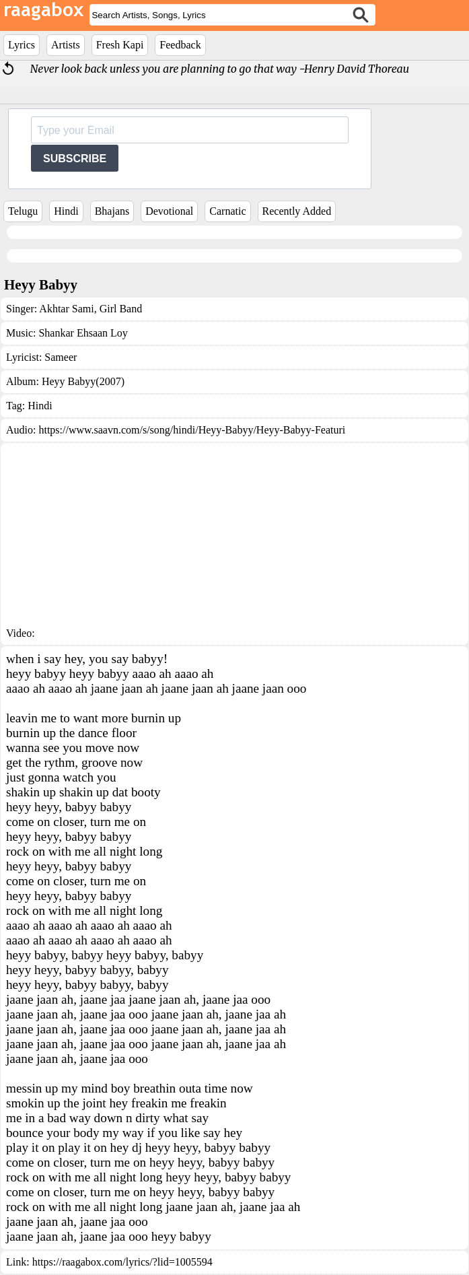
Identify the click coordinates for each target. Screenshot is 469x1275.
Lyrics (21, 44)
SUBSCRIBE (74, 158)
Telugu (23, 211)
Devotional (169, 211)
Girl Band (120, 308)
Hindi (66, 211)
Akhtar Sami (66, 308)
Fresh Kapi (120, 44)
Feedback (180, 44)
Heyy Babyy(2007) (83, 381)
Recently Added (297, 211)
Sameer (60, 357)
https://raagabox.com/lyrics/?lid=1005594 (122, 1262)
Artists (65, 44)
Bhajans (112, 211)
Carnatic (227, 211)
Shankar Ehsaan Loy (82, 333)
